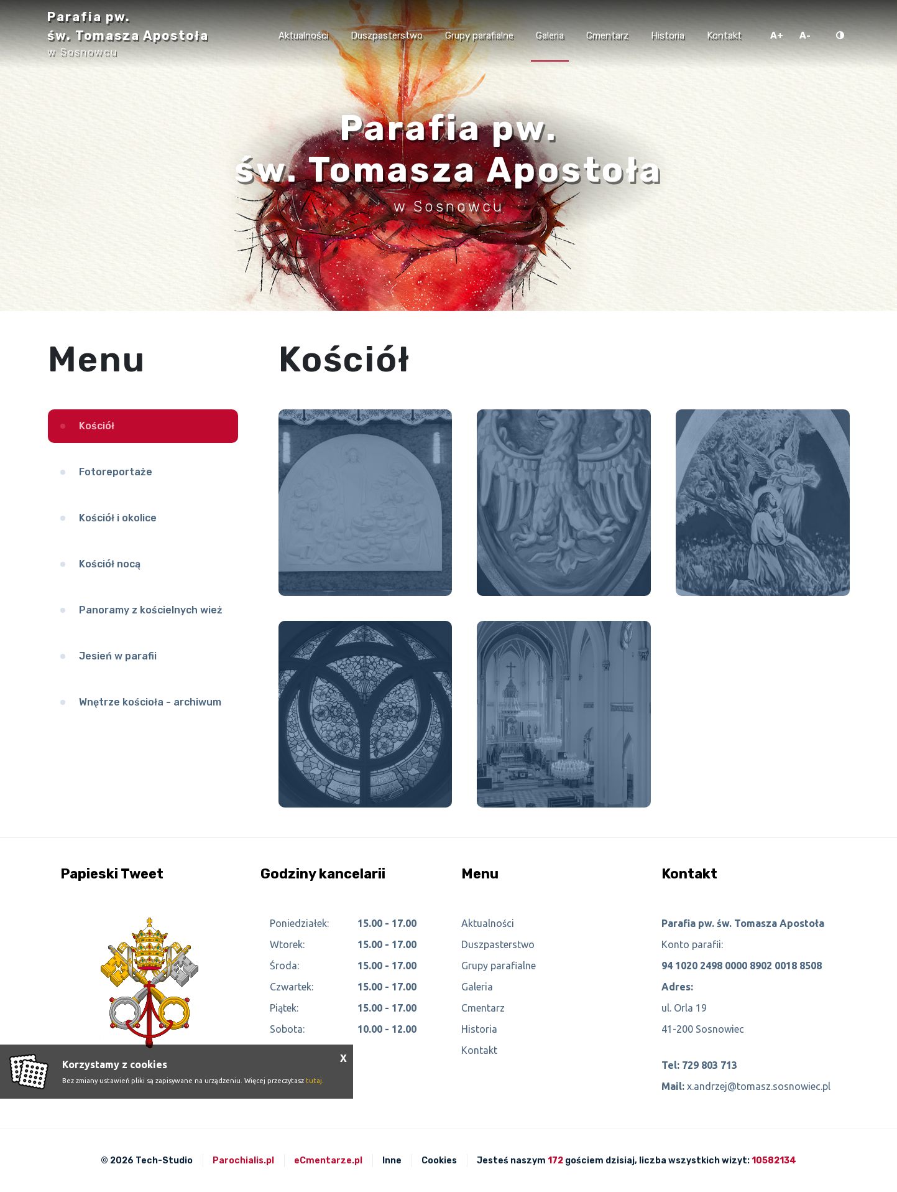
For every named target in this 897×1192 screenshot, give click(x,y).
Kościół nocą (109, 564)
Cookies (439, 1160)
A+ (776, 35)
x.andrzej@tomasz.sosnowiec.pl (758, 1086)
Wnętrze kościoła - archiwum (150, 702)
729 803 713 (709, 1065)
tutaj (314, 1080)
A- (805, 35)
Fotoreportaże (115, 472)
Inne (392, 1160)
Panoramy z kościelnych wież (151, 610)
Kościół (96, 426)
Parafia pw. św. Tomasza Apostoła (128, 33)
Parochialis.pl (243, 1160)
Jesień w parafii (118, 656)
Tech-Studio (164, 1160)
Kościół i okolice (118, 518)
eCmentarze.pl (328, 1160)
